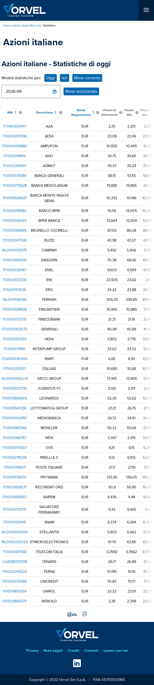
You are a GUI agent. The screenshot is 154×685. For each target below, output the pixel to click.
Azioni (16, 25)
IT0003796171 (15, 467)
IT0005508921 (15, 198)
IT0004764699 (15, 230)
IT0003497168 (14, 552)
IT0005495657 (15, 497)
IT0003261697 (14, 166)
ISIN (10, 112)
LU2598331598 (15, 561)
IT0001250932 (15, 339)
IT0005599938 (15, 309)
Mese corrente (87, 78)
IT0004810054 (15, 591)
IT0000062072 (14, 329)
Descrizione (44, 112)
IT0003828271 (14, 487)
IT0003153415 (14, 522)
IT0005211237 (14, 368)
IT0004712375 (14, 509)
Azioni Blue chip (31, 25)
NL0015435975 (14, 250)
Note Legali (53, 650)
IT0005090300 (14, 359)
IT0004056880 (14, 146)
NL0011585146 (14, 299)
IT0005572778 (14, 388)
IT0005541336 (14, 408)
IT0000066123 (15, 220)
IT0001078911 (15, 349)
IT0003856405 (14, 398)
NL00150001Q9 (14, 532)
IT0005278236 (15, 457)
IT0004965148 (14, 428)
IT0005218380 (15, 211)
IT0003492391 (14, 260)
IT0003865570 (15, 601)
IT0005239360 (14, 581)
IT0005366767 (15, 438)
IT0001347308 (14, 240)
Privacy (32, 650)
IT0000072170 (15, 319)
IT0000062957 (14, 418)
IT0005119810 (15, 156)
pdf (84, 613)
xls (74, 614)
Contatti (91, 650)
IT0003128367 (14, 270)
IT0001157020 (14, 289)
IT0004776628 (15, 185)
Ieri (64, 78)
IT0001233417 (14, 126)
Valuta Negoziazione (81, 112)
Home (7, 25)
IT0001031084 (14, 175)
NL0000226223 (15, 542)
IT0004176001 (14, 477)
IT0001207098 (15, 136)
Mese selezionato (81, 91)
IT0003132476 (14, 280)
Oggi (50, 78)
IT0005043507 (14, 447)
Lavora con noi (115, 650)
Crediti (73, 650)
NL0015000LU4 (15, 378)
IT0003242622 (15, 571)
